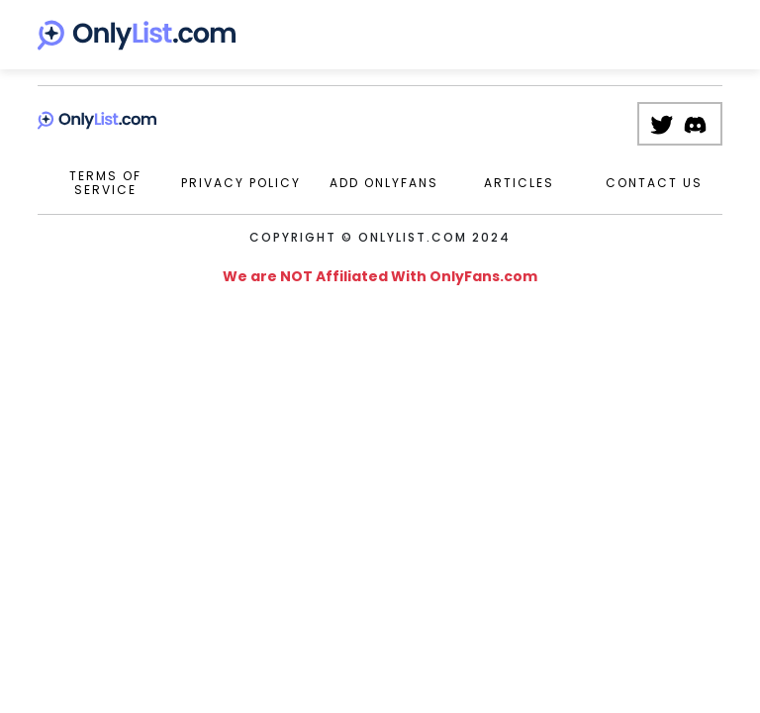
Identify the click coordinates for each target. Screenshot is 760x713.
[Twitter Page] (666, 124)
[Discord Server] (700, 124)
